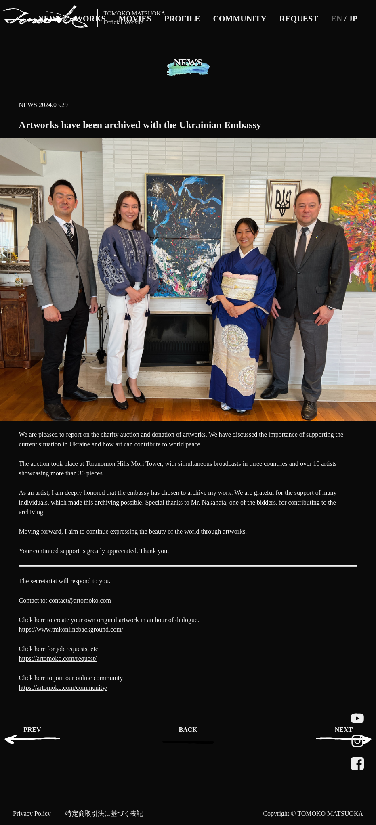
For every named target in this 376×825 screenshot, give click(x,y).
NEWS (28, 104)
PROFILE (182, 18)
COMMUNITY (240, 18)
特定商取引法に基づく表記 (104, 813)
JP (353, 18)
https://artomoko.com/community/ (63, 687)
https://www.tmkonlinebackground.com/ (71, 629)
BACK (188, 729)
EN (336, 18)
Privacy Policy (32, 813)
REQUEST (298, 18)
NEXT (344, 729)
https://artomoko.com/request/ (58, 658)
